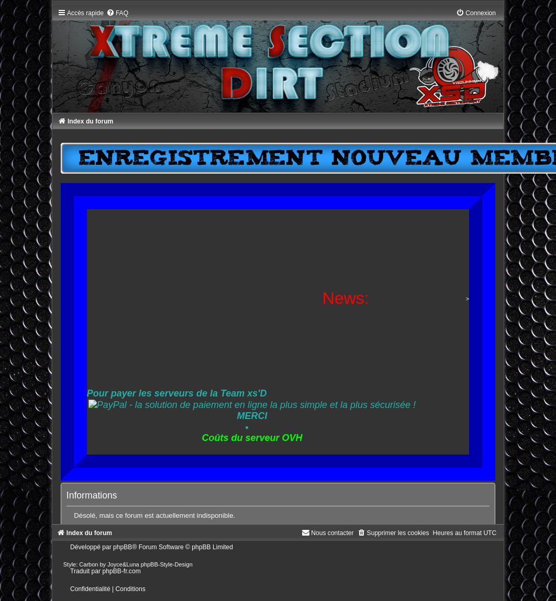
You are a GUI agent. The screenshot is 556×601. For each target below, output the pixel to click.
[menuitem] (117, 13)
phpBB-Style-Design (167, 564)
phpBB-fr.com (121, 571)
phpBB (122, 547)
